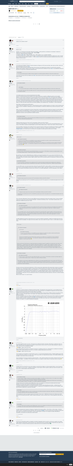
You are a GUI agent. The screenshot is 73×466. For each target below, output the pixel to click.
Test (31, 12)
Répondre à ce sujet (55, 428)
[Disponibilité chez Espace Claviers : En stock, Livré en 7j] (58, 10)
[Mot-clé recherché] (32, 1)
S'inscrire (48, 428)
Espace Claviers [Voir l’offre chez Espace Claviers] (52, 10)
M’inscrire (59, 454)
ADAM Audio (16, 6)
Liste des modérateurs (37, 432)
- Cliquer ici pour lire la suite (24, 347)
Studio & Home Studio (23, 6)
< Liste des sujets (62, 428)
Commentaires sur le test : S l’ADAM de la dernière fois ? (19, 16)
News (28, 12)
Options (42, 428)
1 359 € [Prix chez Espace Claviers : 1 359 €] (61, 10)
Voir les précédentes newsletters (44, 456)
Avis (16, 12)
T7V (49, 97)
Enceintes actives (42, 6)
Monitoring (28, 6)
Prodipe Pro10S (19, 128)
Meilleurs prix (20, 12)
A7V (22, 54)
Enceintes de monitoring (35, 6)
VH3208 (42, 410)
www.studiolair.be (20, 338)
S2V (47, 6)
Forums (12, 6)
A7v (37, 56)
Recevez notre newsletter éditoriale (45, 452)
